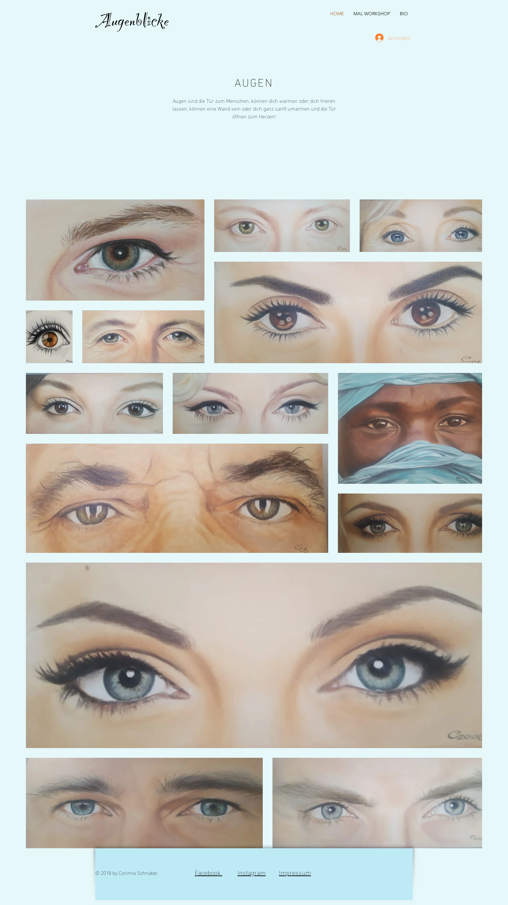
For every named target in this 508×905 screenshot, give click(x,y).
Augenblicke (132, 25)
